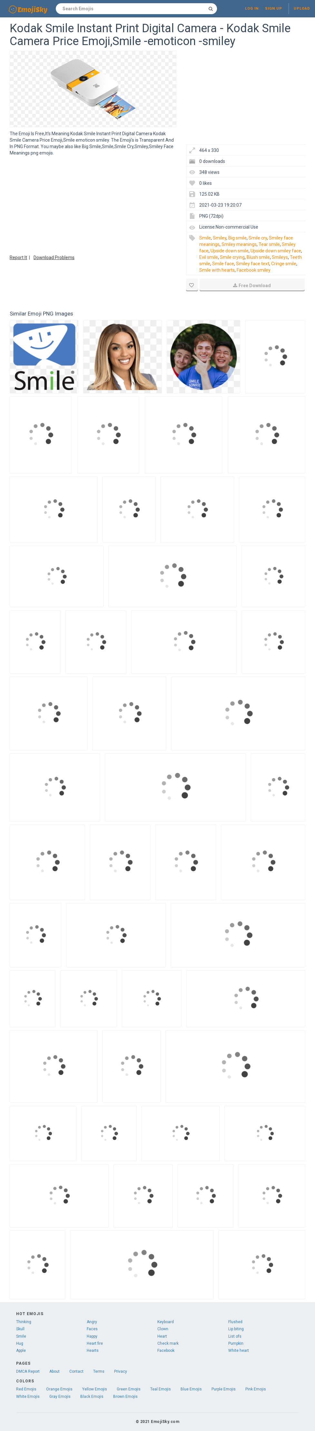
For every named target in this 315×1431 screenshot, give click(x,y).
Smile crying (232, 257)
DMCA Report (28, 1371)
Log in (252, 8)
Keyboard (165, 1322)
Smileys (280, 257)
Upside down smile (230, 250)
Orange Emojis (59, 1389)
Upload (302, 8)
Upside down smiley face (276, 250)
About (54, 1371)
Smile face (223, 263)
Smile (205, 237)
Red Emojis (26, 1389)
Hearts (93, 1350)
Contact (76, 1371)
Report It (18, 257)
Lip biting (236, 1329)
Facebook (165, 1350)
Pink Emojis (255, 1389)
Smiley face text (252, 263)
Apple (21, 1350)
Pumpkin (235, 1343)
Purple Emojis (224, 1389)
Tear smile (269, 244)
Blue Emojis (191, 1389)
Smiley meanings (239, 244)
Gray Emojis (60, 1396)
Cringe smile (283, 263)
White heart (238, 1350)
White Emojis (28, 1396)
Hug (19, 1343)
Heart (162, 1336)
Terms (98, 1371)
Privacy (120, 1371)
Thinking (23, 1322)
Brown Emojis (125, 1396)
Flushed (235, 1322)
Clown (162, 1329)
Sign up (273, 8)
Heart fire (95, 1343)
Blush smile (258, 257)
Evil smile (208, 257)
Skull (20, 1329)
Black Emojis (91, 1396)
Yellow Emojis (94, 1389)
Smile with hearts (217, 270)
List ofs (234, 1336)
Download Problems (54, 257)
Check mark (168, 1343)
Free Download (252, 285)
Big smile (237, 237)
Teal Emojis (160, 1389)
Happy (92, 1336)
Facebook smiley (254, 270)
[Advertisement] (93, 204)
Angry (92, 1322)
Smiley (219, 237)
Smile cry (258, 237)
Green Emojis (129, 1389)
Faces (92, 1329)
